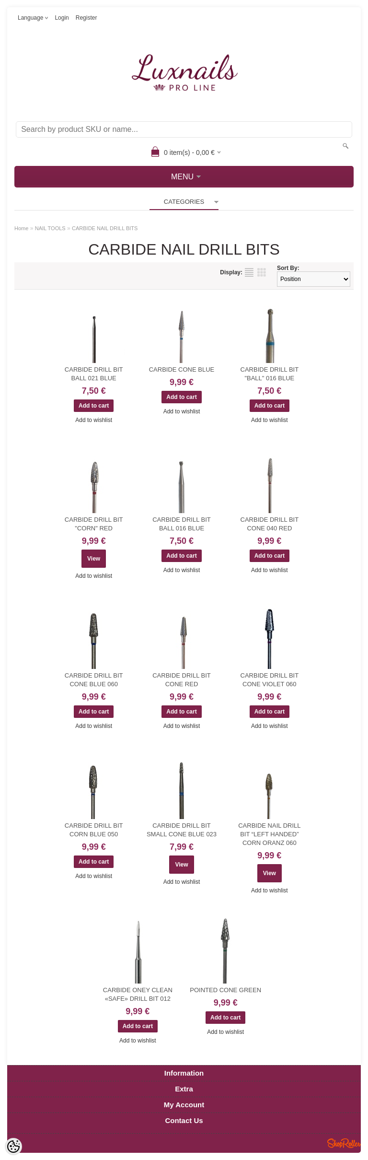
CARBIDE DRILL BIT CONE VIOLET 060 (270, 680)
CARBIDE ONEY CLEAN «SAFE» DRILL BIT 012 (137, 994)
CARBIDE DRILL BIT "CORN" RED (94, 524)
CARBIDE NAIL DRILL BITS (105, 228)
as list (249, 272)
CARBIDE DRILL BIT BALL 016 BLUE (181, 524)
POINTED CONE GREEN (225, 990)
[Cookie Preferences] (13, 1146)
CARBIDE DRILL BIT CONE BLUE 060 (94, 680)
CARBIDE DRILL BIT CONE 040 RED (270, 524)
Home (21, 228)
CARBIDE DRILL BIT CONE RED (181, 680)
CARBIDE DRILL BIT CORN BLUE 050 (94, 830)
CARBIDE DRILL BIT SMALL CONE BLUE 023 (182, 830)
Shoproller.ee (344, 1143)
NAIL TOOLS (50, 228)
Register (86, 17)
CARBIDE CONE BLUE (182, 369)
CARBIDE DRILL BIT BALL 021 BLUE (94, 374)
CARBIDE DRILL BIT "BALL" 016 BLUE (270, 374)
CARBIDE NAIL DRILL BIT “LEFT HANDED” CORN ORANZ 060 (269, 834)
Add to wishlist (93, 420)
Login (62, 17)
